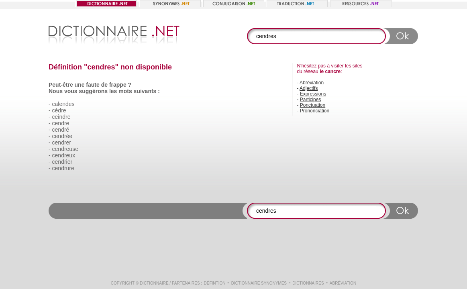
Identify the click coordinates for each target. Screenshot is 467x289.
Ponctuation (312, 105)
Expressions (313, 94)
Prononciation (314, 111)
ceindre (61, 117)
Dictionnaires (308, 283)
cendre (60, 123)
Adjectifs (309, 88)
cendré (60, 129)
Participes (310, 99)
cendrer (61, 142)
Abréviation (312, 82)
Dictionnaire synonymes (259, 283)
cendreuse (65, 149)
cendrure (63, 168)
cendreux (63, 155)
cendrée (62, 136)
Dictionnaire (154, 283)
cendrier (62, 162)
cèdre (59, 110)
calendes (63, 104)
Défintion (215, 283)
